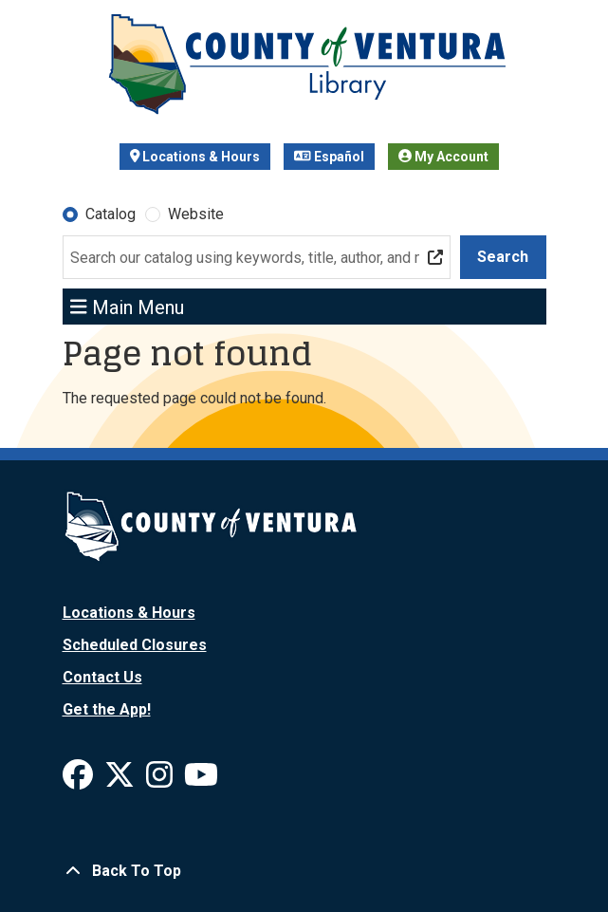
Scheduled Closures (135, 645)
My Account (443, 156)
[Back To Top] (304, 871)
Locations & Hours (195, 156)
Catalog (110, 214)
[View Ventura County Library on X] (121, 781)
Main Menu (127, 306)
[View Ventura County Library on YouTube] (201, 781)
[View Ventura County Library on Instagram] (161, 781)
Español (329, 156)
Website (196, 214)
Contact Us (102, 677)
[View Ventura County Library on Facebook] (80, 781)
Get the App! (107, 709)
